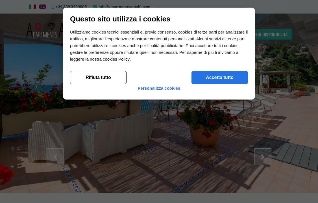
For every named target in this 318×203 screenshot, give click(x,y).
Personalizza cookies (159, 180)
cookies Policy (116, 148)
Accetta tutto (220, 166)
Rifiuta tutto (98, 166)
